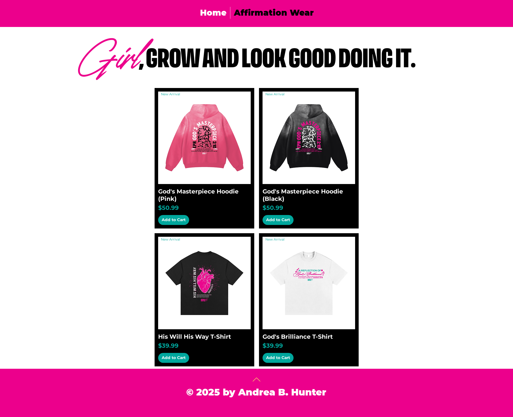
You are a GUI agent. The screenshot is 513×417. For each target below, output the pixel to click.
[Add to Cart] (173, 220)
